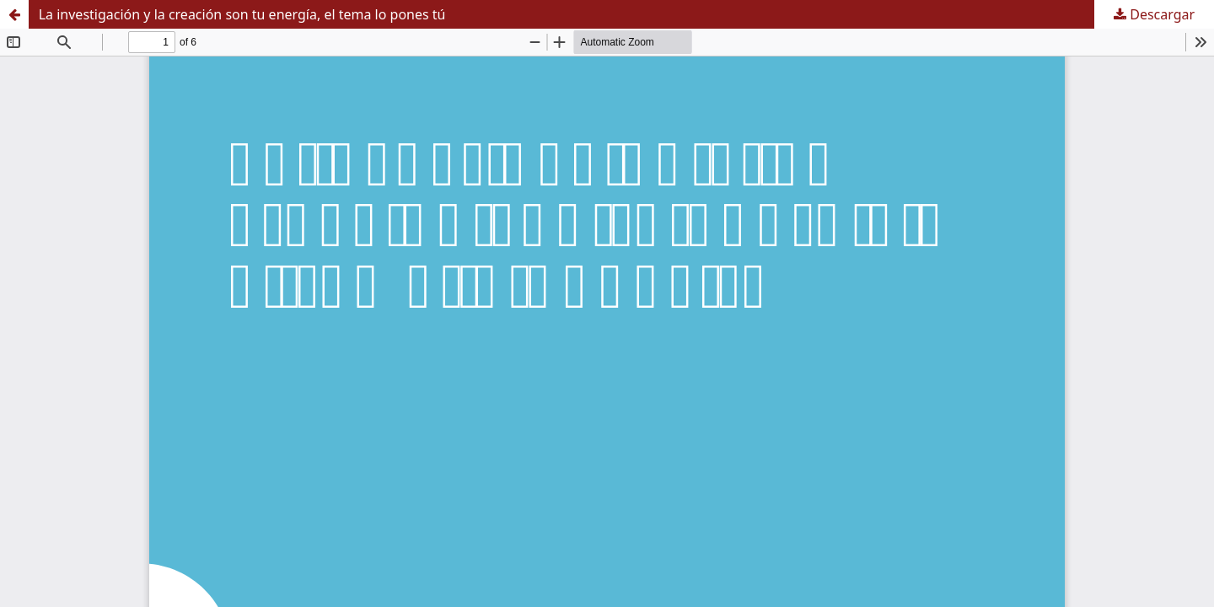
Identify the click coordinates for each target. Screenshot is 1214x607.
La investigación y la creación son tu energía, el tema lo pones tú (242, 14)
